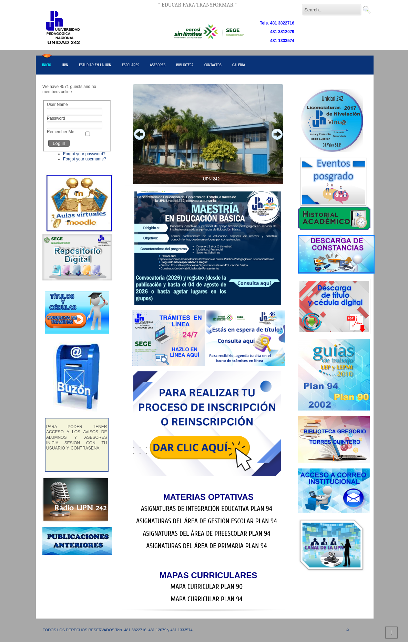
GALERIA (238, 64)
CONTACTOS (213, 64)
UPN (65, 64)
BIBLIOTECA (185, 64)
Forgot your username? (84, 159)
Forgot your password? (84, 153)
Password (56, 118)
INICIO (46, 64)
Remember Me (60, 131)
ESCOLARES (130, 64)
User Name (57, 104)
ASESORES (157, 64)
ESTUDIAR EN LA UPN (95, 64)
